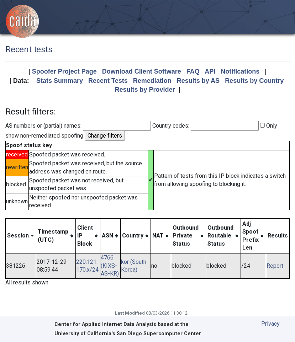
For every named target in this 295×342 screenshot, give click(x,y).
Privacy (270, 323)
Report (275, 265)
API (210, 71)
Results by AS (198, 80)
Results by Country (254, 80)
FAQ (193, 71)
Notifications (240, 71)
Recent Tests (108, 80)
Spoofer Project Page (64, 71)
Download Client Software (141, 71)
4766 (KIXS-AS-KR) (110, 265)
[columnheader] (21, 235)
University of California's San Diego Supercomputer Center (127, 334)
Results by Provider (145, 89)
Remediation (152, 80)
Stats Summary (59, 80)
